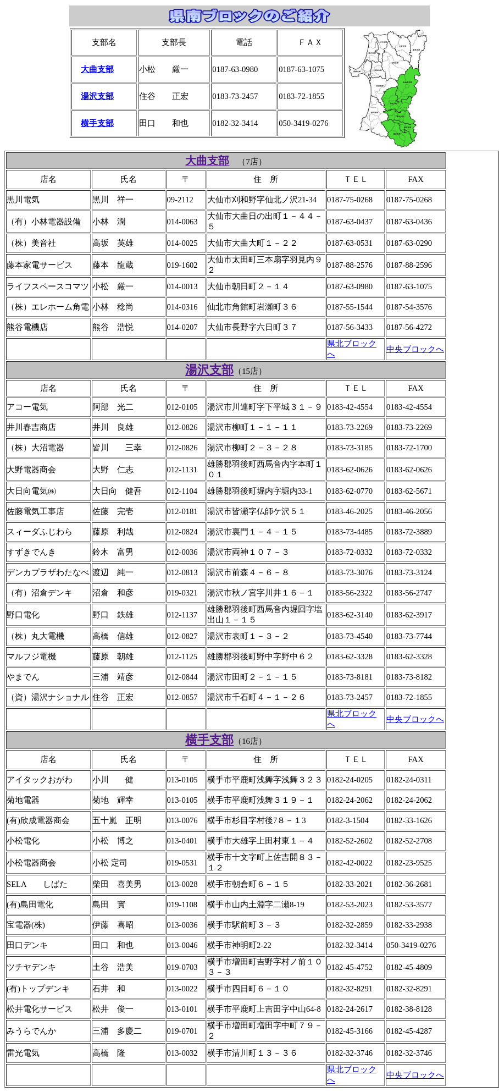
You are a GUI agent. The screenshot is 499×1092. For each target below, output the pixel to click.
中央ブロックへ (415, 349)
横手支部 (97, 123)
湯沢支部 (97, 96)
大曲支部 (97, 69)
